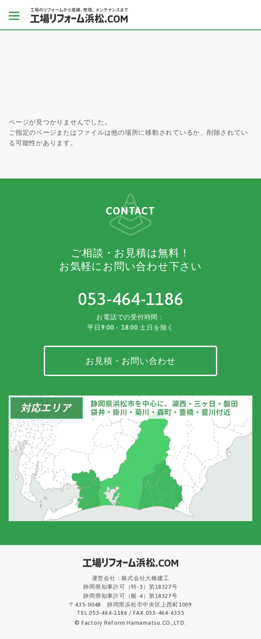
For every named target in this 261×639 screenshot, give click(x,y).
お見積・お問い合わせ (130, 361)
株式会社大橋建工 (145, 578)
